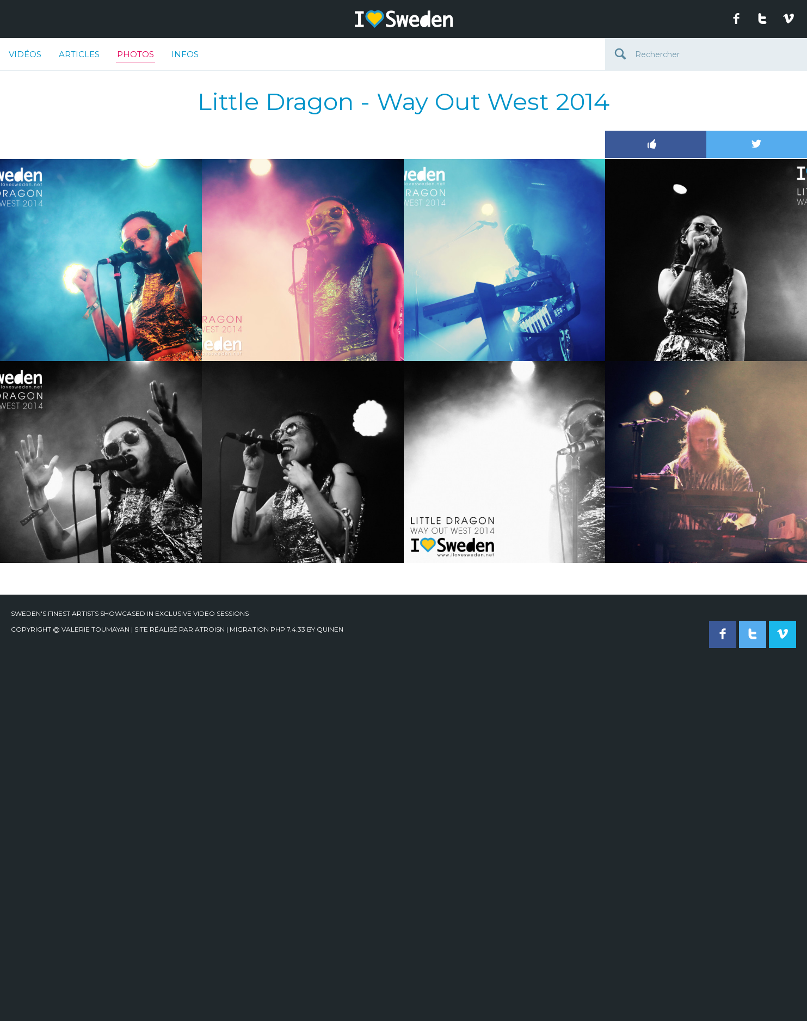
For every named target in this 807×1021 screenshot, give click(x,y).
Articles (79, 54)
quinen (330, 629)
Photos (135, 56)
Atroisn (210, 629)
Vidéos (25, 54)
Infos (185, 54)
